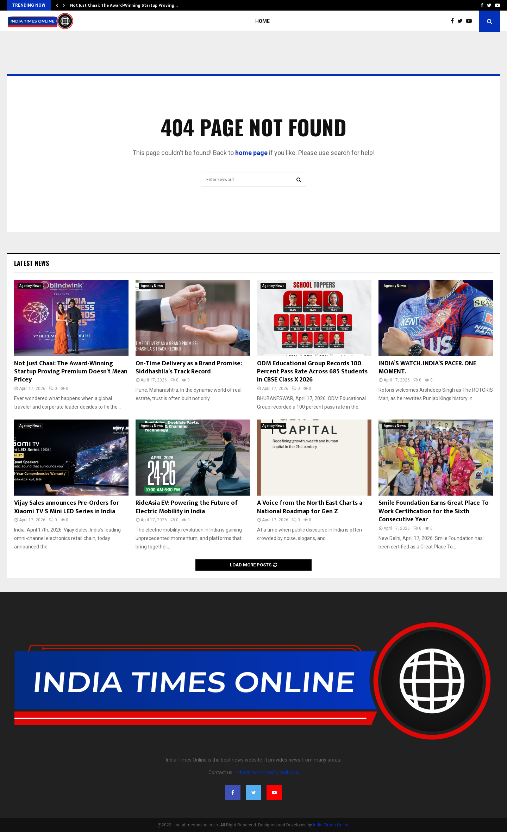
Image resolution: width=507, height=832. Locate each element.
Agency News (30, 286)
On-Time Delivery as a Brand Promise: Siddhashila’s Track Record (189, 367)
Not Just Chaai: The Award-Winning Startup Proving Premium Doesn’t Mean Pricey (70, 371)
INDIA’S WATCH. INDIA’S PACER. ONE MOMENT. (427, 367)
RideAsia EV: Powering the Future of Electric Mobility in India (187, 507)
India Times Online (331, 824)
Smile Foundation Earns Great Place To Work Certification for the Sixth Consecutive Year (433, 511)
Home (262, 21)
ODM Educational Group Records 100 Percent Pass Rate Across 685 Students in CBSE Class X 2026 (312, 371)
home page (251, 152)
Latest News (31, 263)
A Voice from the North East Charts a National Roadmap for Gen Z (309, 507)
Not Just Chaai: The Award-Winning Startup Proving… (124, 5)
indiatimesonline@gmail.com (266, 772)
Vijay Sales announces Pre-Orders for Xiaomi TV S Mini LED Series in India (66, 507)
